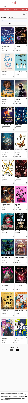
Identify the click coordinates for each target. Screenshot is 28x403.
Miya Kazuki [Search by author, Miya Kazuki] (5, 338)
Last (17, 350)
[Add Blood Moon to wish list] (26, 183)
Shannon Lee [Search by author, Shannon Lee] (5, 205)
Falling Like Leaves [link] (19, 310)
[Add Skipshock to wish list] (13, 50)
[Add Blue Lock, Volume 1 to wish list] (26, 342)
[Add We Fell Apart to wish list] (26, 103)
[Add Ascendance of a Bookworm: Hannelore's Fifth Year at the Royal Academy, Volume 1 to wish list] (13, 342)
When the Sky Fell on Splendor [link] (7, 257)
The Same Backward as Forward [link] (7, 124)
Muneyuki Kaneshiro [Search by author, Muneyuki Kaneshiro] (19, 338)
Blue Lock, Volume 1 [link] (19, 337)
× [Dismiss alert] (26, 9)
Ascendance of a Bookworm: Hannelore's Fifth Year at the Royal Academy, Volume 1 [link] (7, 337)
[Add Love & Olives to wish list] (13, 77)
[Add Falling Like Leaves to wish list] (26, 316)
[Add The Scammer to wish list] (26, 209)
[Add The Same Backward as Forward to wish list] (13, 130)
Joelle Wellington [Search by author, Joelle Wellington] (5, 285)
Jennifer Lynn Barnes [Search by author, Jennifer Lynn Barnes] (6, 126)
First (11, 350)
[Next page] (17, 347)
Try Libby (4, 9)
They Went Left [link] (5, 310)
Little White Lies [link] (18, 71)
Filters (3, 20)
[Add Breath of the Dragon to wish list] (13, 209)
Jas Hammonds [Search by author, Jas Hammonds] (5, 99)
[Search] (1, 6)
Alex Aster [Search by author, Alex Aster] (18, 46)
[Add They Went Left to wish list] (13, 316)
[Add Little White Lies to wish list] (26, 77)
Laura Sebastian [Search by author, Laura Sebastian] (19, 285)
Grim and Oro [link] (18, 230)
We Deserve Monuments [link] (7, 98)
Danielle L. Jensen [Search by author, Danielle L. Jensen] (6, 152)
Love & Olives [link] (4, 71)
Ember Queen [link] (18, 283)
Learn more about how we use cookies (13, 398)
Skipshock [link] (4, 45)
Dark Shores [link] (4, 151)
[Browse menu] (26, 6)
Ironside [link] (3, 177)
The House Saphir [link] (18, 124)
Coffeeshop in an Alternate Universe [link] (20, 257)
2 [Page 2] (12, 347)
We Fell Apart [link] (18, 98)
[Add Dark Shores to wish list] (13, 156)
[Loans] (24, 6)
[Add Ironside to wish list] (13, 183)
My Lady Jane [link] (4, 230)
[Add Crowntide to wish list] (26, 50)
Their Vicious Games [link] (6, 283)
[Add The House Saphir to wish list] (26, 130)
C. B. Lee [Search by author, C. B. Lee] (17, 258)
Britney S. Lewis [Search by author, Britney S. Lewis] (18, 179)
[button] (24, 14)
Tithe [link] (16, 151)
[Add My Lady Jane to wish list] (13, 236)
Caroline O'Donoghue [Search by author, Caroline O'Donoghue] (6, 46)
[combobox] (11, 6)
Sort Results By (4, 17)
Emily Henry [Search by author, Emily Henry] (5, 258)
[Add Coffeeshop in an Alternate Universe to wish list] (26, 263)
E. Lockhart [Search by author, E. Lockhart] (18, 99)
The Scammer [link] (18, 204)
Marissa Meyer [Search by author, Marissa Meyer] (18, 126)
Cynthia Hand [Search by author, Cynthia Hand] (5, 232)
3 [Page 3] (13, 347)
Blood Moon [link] (17, 177)
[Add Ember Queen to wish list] (26, 289)
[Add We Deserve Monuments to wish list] (13, 103)
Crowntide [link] (17, 45)
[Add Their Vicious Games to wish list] (13, 289)
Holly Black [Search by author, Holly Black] (18, 152)
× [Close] (26, 394)
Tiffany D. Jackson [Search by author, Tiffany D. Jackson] (19, 205)
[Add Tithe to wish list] (26, 156)
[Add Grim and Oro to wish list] (26, 236)
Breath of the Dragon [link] (6, 204)
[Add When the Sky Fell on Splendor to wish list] (13, 263)
